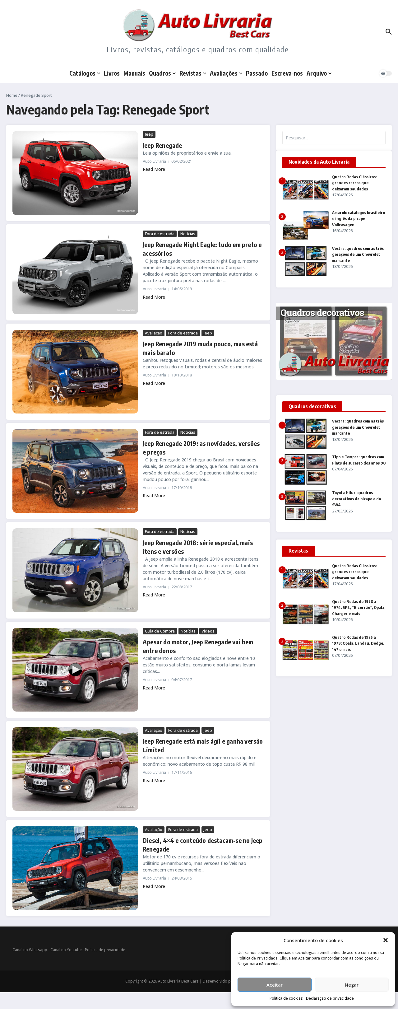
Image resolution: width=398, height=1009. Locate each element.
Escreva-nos (287, 73)
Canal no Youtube (66, 949)
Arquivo (319, 73)
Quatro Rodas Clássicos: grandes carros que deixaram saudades (354, 182)
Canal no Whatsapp (29, 949)
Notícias (187, 233)
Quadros (162, 73)
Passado (257, 73)
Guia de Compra (160, 631)
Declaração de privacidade (330, 998)
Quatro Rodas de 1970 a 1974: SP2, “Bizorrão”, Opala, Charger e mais (358, 607)
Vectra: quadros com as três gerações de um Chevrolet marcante (358, 254)
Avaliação (153, 333)
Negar (352, 985)
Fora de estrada (159, 233)
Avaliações (226, 73)
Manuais (134, 73)
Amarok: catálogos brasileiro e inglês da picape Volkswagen (358, 218)
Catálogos (84, 73)
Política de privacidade (105, 949)
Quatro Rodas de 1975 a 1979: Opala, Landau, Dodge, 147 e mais (358, 643)
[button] (385, 940)
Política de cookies (286, 998)
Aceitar (274, 985)
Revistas (192, 73)
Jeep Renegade (162, 145)
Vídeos (208, 631)
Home (11, 95)
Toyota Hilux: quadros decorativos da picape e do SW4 (356, 498)
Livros (112, 73)
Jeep (149, 134)
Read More (154, 169)
